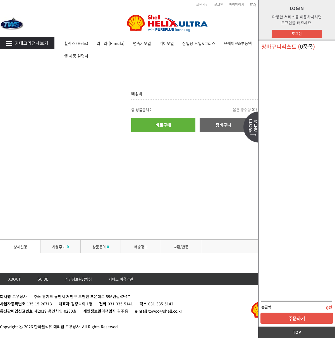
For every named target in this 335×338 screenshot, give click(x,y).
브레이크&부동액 (238, 43)
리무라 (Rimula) (111, 43)
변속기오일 (142, 43)
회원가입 (202, 4)
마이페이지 (236, 4)
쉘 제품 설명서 (76, 56)
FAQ (253, 4)
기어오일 (166, 43)
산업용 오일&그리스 (198, 43)
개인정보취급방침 (78, 279)
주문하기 (296, 318)
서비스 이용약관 (121, 279)
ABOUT (14, 279)
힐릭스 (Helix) (76, 43)
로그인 (297, 33)
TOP (297, 332)
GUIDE (42, 279)
